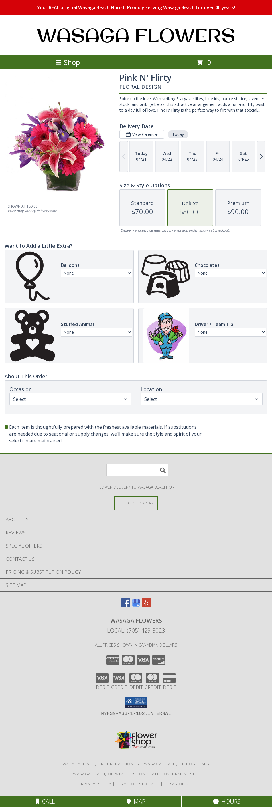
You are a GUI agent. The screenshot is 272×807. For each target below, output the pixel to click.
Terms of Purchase (137, 783)
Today (178, 134)
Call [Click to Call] (45, 801)
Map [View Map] (136, 801)
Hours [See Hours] (227, 801)
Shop (68, 62)
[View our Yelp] (146, 605)
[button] (136, 702)
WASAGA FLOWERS (136, 35)
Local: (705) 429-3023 (136, 630)
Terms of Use (179, 783)
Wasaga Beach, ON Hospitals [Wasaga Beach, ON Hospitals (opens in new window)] (176, 763)
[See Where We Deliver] (136, 503)
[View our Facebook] (125, 605)
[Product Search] (137, 470)
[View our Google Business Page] (136, 605)
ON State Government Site (169, 773)
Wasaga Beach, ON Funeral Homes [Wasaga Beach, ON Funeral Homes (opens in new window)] (101, 763)
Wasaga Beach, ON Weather (103, 773)
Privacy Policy (94, 783)
